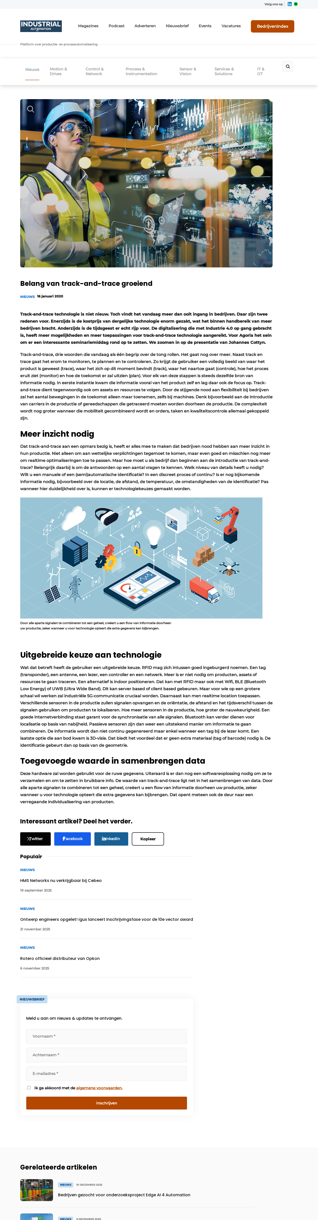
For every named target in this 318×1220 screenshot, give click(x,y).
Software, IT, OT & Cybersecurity (36, 1112)
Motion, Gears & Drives (40, 1051)
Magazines (118, 22)
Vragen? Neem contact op (256, 986)
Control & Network (101, 46)
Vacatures (242, 22)
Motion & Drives (64, 46)
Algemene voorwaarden (252, 1207)
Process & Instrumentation (148, 46)
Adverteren (167, 22)
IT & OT (266, 46)
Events (220, 22)
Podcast (142, 22)
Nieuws (32, 44)
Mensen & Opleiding (39, 1125)
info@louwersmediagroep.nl (267, 1074)
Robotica (28, 1061)
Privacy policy (287, 1207)
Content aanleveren (108, 1071)
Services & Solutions (230, 46)
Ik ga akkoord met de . (257, 335)
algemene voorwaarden (257, 337)
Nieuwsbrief (195, 22)
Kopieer (153, 809)
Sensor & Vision (192, 46)
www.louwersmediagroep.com (269, 1176)
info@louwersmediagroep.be (268, 1150)
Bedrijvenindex (279, 22)
